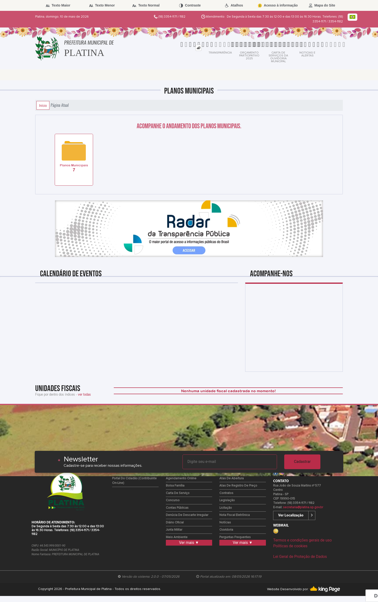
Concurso (173, 500)
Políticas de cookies (290, 546)
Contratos (226, 493)
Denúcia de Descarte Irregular (187, 515)
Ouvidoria (226, 529)
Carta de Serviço (177, 493)
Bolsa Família (175, 485)
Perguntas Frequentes (235, 537)
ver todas (84, 394)
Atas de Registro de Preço (238, 485)
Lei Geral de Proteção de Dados (300, 556)
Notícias (225, 522)
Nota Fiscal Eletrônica (234, 515)
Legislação (227, 500)
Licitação (225, 507)
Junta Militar (174, 529)
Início (43, 105)
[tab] (199, 48)
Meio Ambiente (177, 537)
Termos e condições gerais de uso (302, 540)
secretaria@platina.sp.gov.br (303, 507)
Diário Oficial (175, 522)
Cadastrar (302, 461)
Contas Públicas (177, 507)
